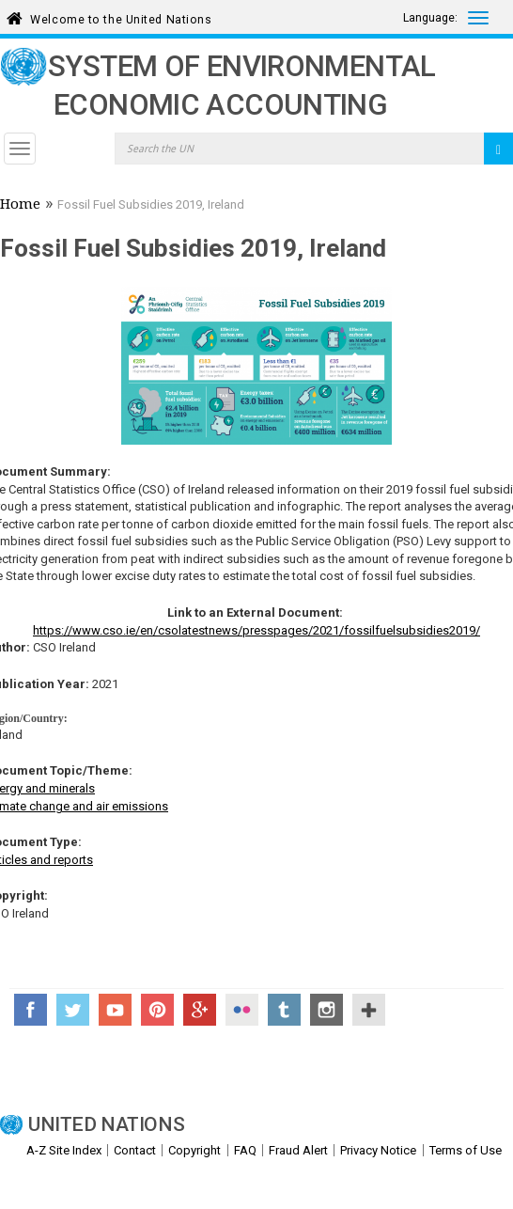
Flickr (241, 1010)
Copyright (194, 1150)
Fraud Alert (298, 1150)
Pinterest (157, 1010)
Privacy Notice (378, 1150)
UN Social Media (368, 1010)
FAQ (245, 1150)
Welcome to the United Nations (120, 16)
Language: (430, 17)
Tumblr (284, 1010)
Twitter (72, 1010)
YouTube (115, 1010)
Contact (135, 1150)
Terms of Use (465, 1150)
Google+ (199, 1010)
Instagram (326, 1010)
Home (20, 206)
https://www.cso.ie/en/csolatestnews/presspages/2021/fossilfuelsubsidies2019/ (256, 630)
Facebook (30, 1010)
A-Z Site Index (63, 1150)
